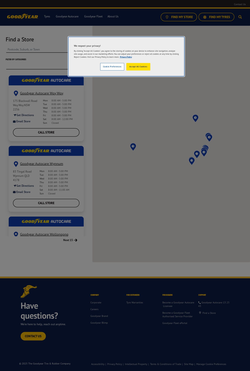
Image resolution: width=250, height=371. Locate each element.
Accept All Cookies (138, 66)
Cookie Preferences (112, 66)
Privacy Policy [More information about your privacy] (126, 57)
